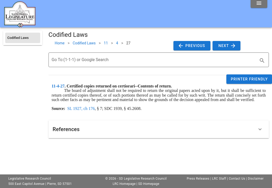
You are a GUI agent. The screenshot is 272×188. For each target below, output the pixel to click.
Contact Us (237, 178)
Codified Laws (84, 43)
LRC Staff (219, 178)
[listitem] (22, 38)
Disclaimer (256, 178)
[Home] (19, 25)
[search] (262, 60)
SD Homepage (148, 184)
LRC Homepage (124, 184)
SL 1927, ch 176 (81, 108)
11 (106, 43)
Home (60, 43)
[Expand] (260, 129)
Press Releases (198, 178)
